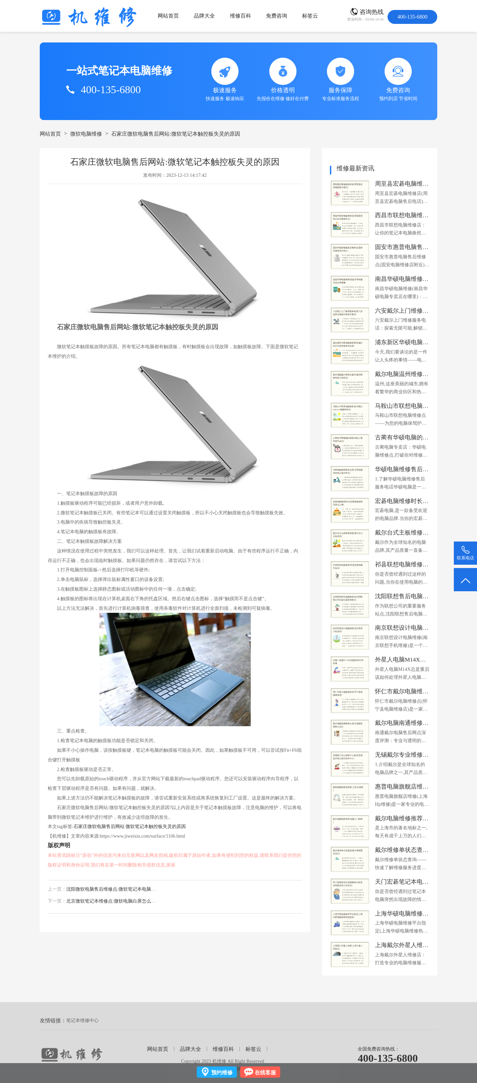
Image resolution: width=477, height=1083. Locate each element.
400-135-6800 (388, 1058)
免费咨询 (276, 16)
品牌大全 (204, 16)
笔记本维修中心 (82, 1020)
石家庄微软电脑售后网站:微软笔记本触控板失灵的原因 (175, 134)
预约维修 (222, 1072)
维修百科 (240, 16)
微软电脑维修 (86, 134)
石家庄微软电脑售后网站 (99, 826)
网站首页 (168, 16)
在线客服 (265, 1072)
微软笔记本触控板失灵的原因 (156, 826)
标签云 (310, 16)
